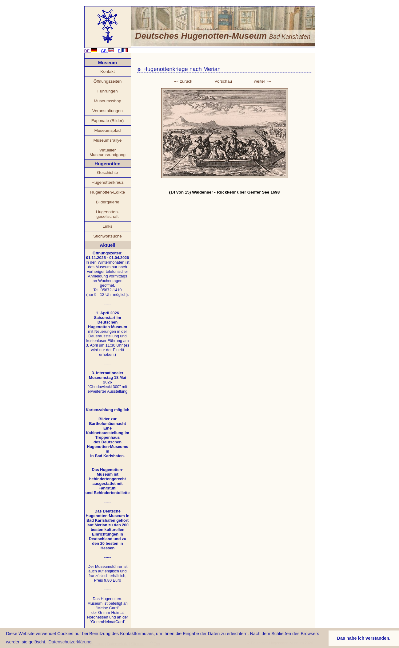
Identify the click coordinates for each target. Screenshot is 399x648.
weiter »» (262, 81)
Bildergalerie (107, 202)
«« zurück (183, 81)
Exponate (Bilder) (107, 120)
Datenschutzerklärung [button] (69, 641)
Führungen (107, 91)
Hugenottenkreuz (107, 182)
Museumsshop (107, 101)
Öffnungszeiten (108, 81)
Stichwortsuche (107, 236)
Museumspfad (107, 130)
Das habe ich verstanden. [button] (364, 638)
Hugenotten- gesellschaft (107, 214)
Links (108, 226)
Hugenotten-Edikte (107, 192)
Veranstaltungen (107, 110)
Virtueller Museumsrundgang (108, 152)
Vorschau (223, 81)
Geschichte (107, 172)
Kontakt (107, 71)
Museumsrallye (108, 140)
